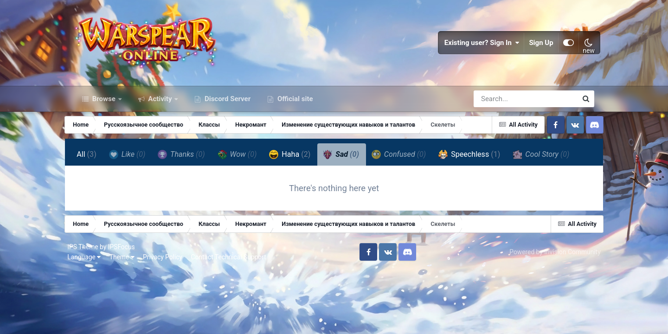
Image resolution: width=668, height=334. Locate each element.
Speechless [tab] (478, 161)
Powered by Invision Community (548, 260)
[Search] (499, 105)
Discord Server (226, 106)
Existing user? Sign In (476, 46)
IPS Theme (89, 255)
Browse (103, 106)
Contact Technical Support (234, 265)
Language (90, 265)
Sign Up (535, 46)
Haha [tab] (298, 161)
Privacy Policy (169, 265)
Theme (128, 265)
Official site (294, 106)
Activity (160, 106)
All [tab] (95, 161)
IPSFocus (127, 255)
